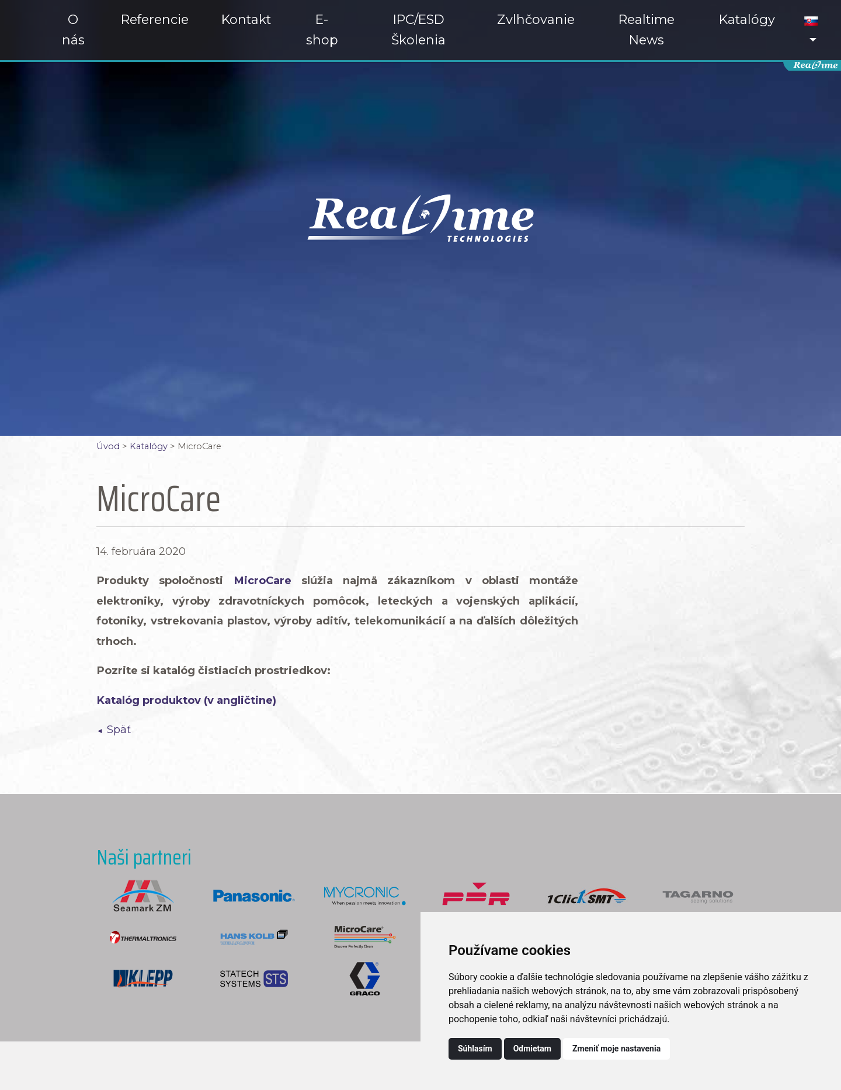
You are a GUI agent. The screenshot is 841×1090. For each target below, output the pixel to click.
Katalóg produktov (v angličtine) (186, 700)
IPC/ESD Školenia (418, 29)
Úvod (108, 446)
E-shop (322, 29)
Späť (119, 729)
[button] (811, 30)
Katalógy (747, 19)
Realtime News (646, 29)
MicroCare (262, 580)
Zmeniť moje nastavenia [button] (616, 1048)
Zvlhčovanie (536, 19)
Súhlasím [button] (475, 1048)
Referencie (155, 19)
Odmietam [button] (532, 1048)
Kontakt (246, 19)
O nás (73, 29)
